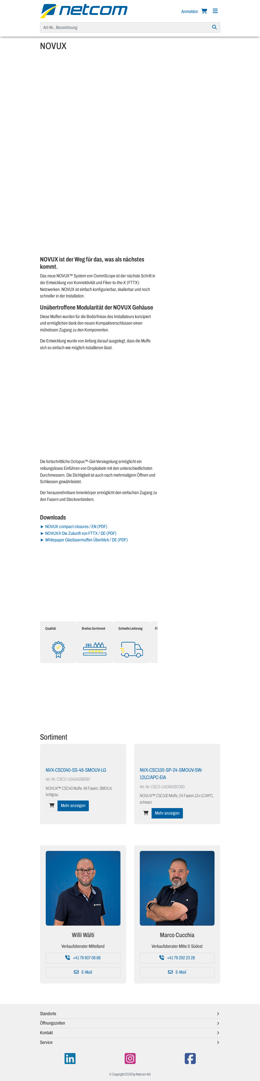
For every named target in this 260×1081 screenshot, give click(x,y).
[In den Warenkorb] (52, 805)
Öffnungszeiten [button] (52, 1023)
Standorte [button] (48, 1013)
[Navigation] (215, 11)
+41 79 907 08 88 (83, 957)
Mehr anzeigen (73, 805)
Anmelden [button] (190, 11)
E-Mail (83, 972)
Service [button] (46, 1042)
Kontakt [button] (46, 1032)
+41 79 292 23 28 (177, 957)
